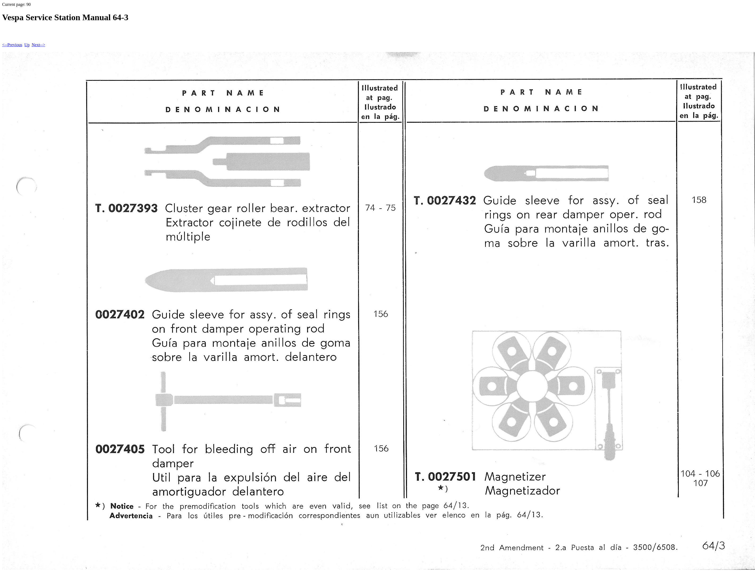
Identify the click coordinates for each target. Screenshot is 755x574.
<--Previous (12, 45)
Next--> (38, 45)
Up (27, 45)
